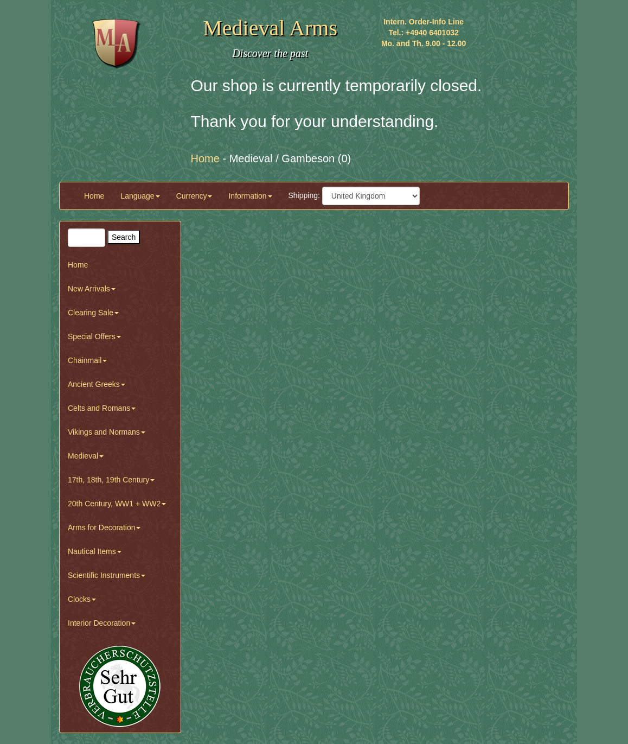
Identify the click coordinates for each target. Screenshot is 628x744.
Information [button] (250, 196)
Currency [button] (194, 196)
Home (94, 196)
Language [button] (139, 196)
